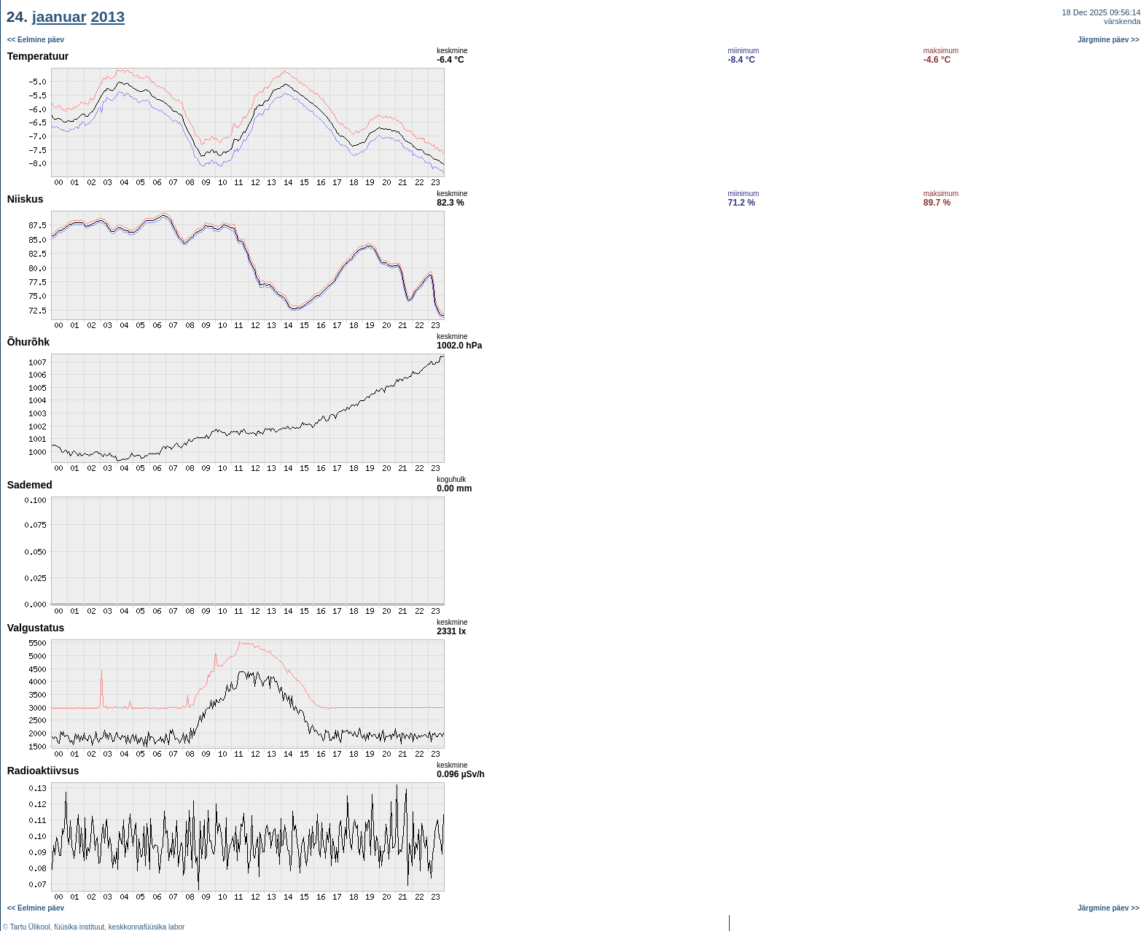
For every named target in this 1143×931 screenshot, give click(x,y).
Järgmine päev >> (1109, 40)
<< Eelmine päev (35, 40)
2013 (107, 16)
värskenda (1122, 21)
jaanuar (59, 16)
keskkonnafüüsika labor (147, 927)
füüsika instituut (79, 927)
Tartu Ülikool (30, 927)
